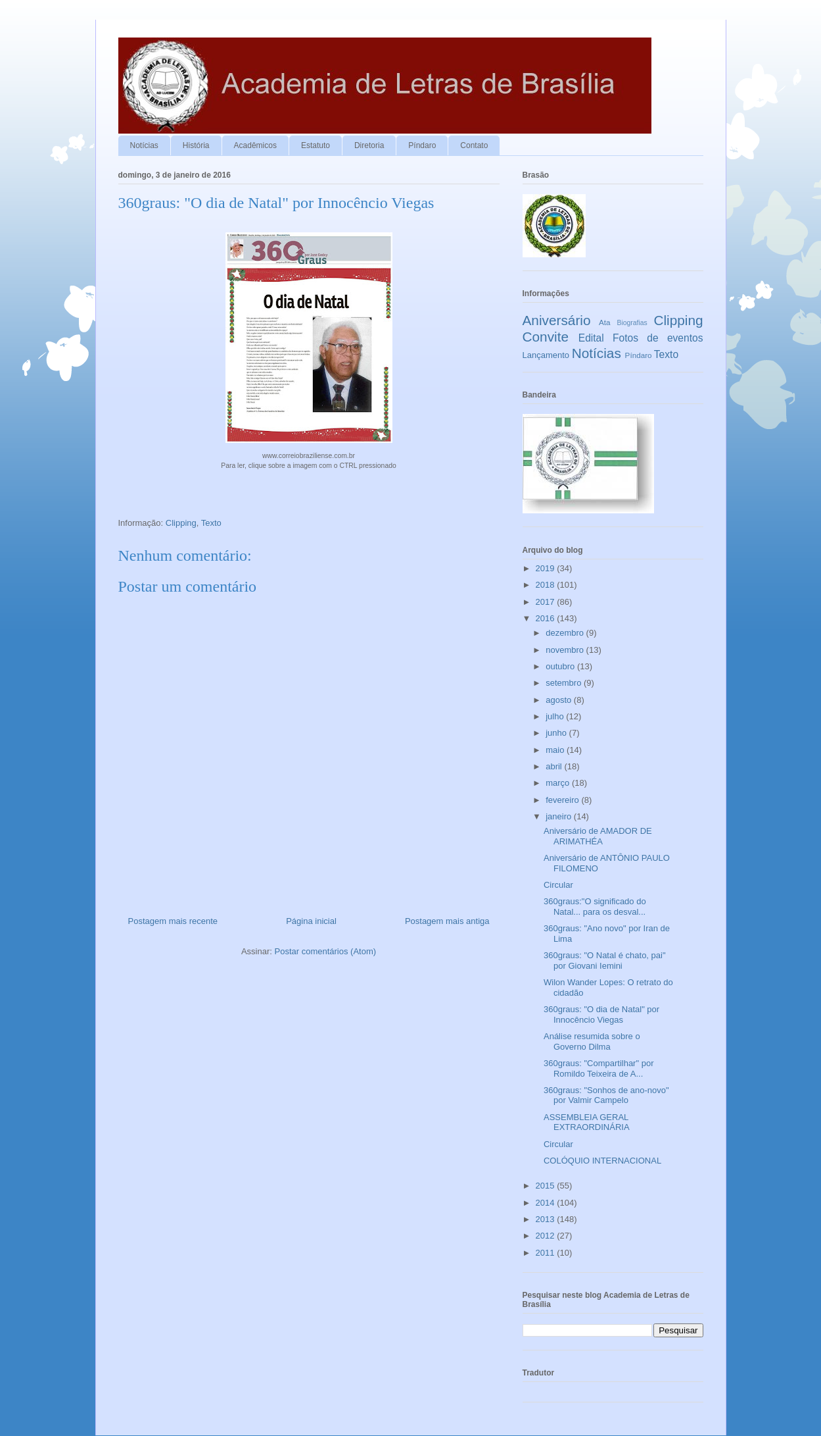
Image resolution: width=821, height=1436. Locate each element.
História (196, 145)
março (559, 783)
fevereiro (563, 800)
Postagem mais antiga (447, 921)
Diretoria (369, 145)
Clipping (181, 523)
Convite (546, 336)
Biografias (632, 322)
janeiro (560, 816)
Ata (605, 322)
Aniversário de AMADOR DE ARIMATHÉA (598, 836)
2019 (546, 568)
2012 (546, 1236)
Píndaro (422, 145)
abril (555, 766)
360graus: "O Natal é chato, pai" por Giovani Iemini (605, 960)
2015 (546, 1186)
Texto (211, 523)
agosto (560, 700)
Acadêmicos (255, 145)
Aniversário (557, 320)
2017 (546, 602)
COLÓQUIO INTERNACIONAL (602, 1161)
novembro (566, 650)
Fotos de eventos (658, 338)
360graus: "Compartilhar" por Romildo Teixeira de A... (598, 1068)
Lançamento (546, 355)
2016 (546, 618)
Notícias (144, 145)
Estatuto (315, 145)
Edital (591, 338)
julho (556, 716)
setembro (565, 683)
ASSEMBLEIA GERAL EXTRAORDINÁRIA (587, 1122)
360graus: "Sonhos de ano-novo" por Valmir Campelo (606, 1095)
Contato (474, 145)
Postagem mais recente (173, 921)
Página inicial (311, 921)
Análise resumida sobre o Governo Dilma (592, 1041)
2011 (546, 1253)
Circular (558, 885)
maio (556, 750)
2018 (546, 585)
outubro (561, 666)
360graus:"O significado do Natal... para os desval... (595, 906)
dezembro (566, 633)
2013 (546, 1219)
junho (557, 733)
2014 (546, 1203)
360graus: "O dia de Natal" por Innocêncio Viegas (601, 1014)
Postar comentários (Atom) (325, 951)
